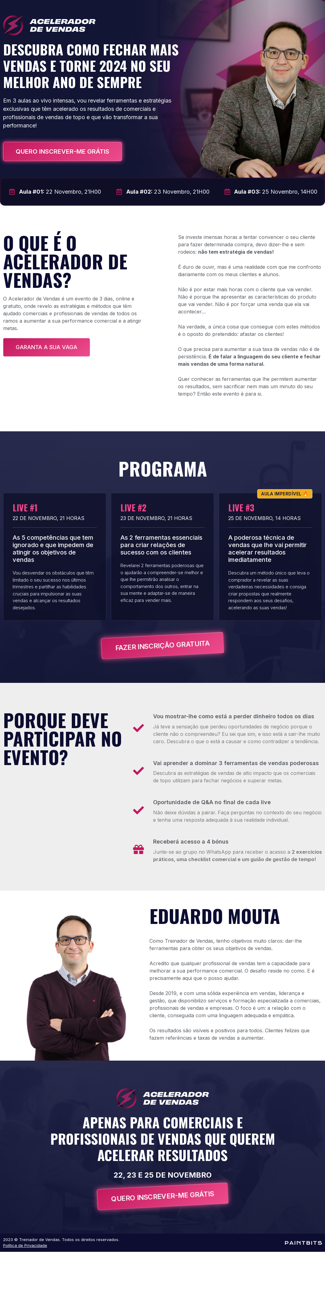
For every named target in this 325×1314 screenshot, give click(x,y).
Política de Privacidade (25, 1245)
